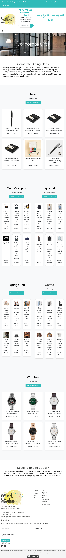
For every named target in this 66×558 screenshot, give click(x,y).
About (9, 2)
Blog (13, 2)
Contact (28, 2)
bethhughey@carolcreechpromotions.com (50, 17)
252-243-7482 (43, 15)
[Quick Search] (24, 26)
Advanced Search (45, 501)
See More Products (33, 103)
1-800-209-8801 (57, 15)
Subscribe (5, 540)
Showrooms (45, 504)
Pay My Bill (5, 6)
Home (4, 2)
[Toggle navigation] (2, 31)
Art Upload (20, 2)
